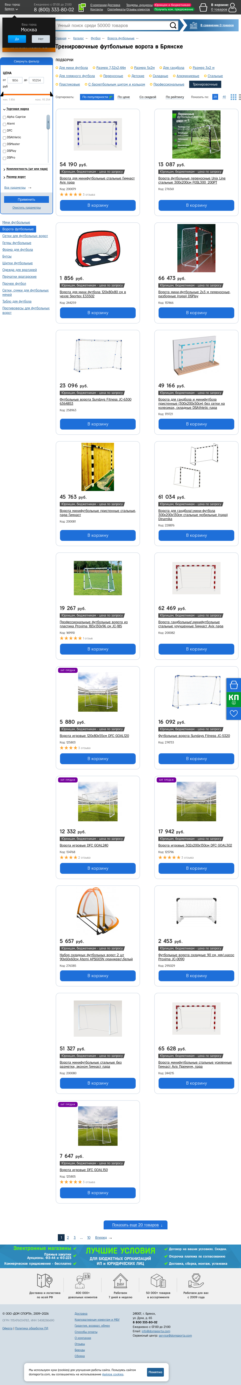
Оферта (7, 1328)
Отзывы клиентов (138, 9)
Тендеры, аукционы (139, 5)
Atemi (11, 123)
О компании (98, 5)
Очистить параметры (27, 207)
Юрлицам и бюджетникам (172, 5)
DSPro (11, 157)
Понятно (155, 1372)
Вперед (101, 1237)
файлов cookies (112, 1374)
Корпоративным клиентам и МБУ (97, 1319)
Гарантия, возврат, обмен (92, 1325)
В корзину (97, 205)
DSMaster (13, 144)
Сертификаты (116, 9)
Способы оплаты (86, 1331)
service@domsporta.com (175, 1335)
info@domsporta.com (156, 1331)
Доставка (113, 5)
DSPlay (11, 150)
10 (88, 1237)
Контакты (96, 9)
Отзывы (80, 1343)
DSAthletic (14, 137)
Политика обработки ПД (31, 1328)
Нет (40, 39)
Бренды (80, 1350)
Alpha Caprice (16, 116)
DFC (9, 130)
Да (17, 39)
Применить (26, 199)
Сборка (80, 1356)
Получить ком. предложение (174, 9)
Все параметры (15, 187)
